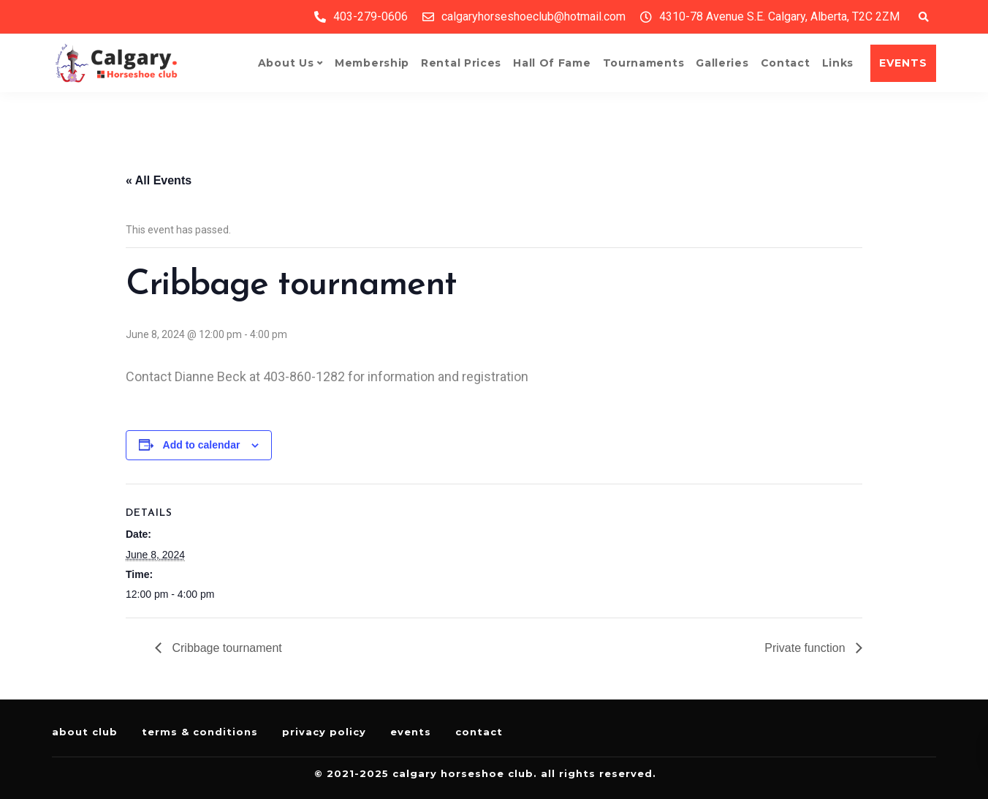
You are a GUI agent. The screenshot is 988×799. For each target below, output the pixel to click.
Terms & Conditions (200, 732)
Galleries (722, 63)
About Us (286, 63)
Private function (806, 648)
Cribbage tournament (225, 648)
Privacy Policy (324, 732)
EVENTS (903, 63)
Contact (785, 63)
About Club (85, 732)
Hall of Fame (551, 63)
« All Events (158, 180)
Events (410, 732)
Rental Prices (461, 63)
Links (838, 63)
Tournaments (644, 63)
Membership (372, 63)
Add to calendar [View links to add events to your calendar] (201, 445)
